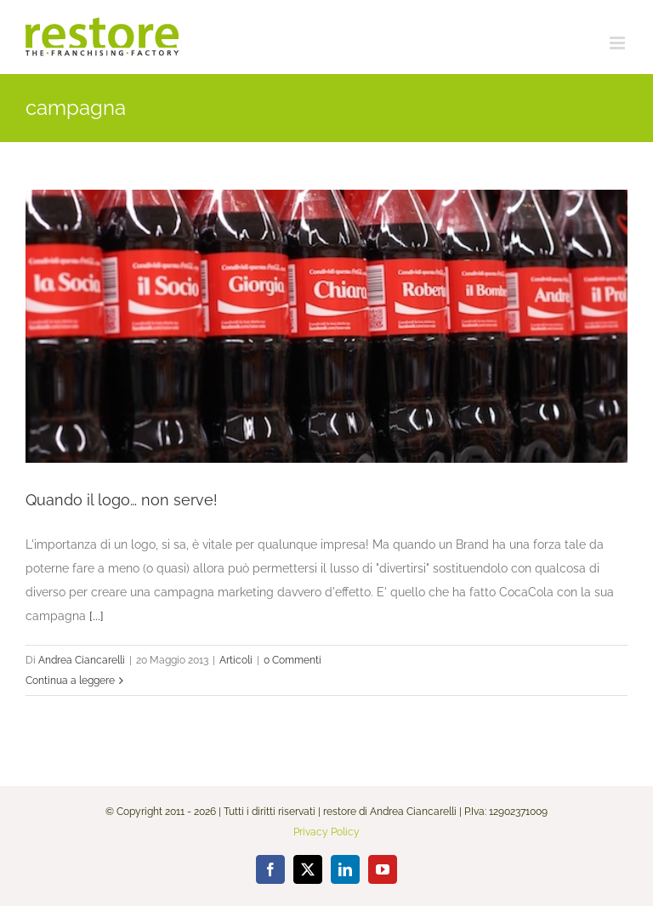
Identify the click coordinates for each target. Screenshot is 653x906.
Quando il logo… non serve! (122, 500)
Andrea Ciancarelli (81, 660)
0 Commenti (292, 660)
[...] (96, 616)
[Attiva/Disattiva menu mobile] (618, 43)
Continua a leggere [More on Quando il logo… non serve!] (70, 681)
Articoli (236, 660)
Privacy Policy (326, 832)
